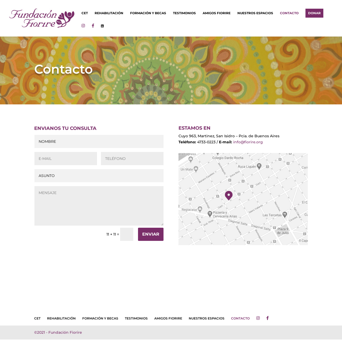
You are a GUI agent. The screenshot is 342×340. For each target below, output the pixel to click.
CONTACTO (289, 13)
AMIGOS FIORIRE (217, 13)
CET (84, 13)
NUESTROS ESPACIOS (255, 13)
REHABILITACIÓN (109, 13)
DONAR (314, 13)
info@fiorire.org (247, 142)
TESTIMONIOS (184, 13)
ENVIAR (150, 234)
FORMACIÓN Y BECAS (148, 13)
